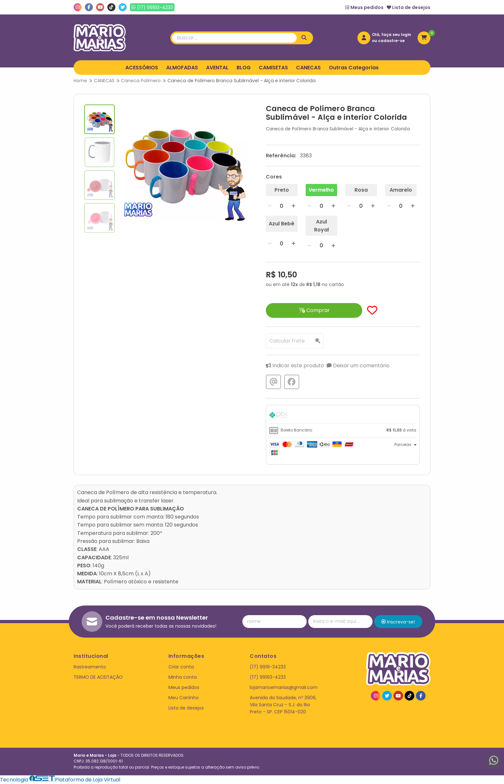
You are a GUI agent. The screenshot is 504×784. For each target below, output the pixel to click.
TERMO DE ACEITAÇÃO (98, 677)
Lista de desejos (408, 7)
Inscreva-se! (398, 622)
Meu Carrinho (183, 697)
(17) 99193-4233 (268, 677)
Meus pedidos (364, 7)
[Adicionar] (293, 206)
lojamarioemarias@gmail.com (284, 687)
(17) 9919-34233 (268, 667)
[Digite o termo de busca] (234, 38)
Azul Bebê (281, 223)
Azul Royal (321, 225)
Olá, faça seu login (391, 34)
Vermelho (321, 190)
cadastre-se (391, 40)
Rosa (361, 190)
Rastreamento (90, 667)
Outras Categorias (354, 67)
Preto (281, 190)
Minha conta (182, 677)
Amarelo (401, 190)
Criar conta (181, 667)
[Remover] (270, 206)
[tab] (342, 415)
